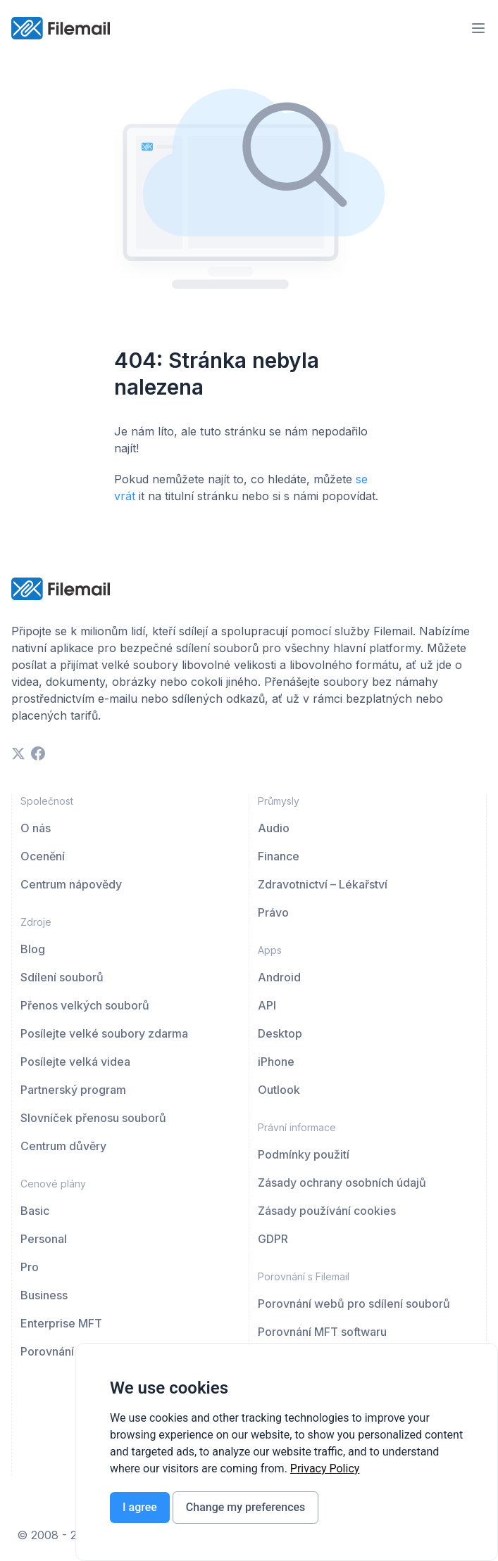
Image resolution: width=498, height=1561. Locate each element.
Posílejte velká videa (75, 1062)
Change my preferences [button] (245, 1507)
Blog (32, 949)
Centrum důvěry (63, 1146)
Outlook (279, 1090)
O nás (35, 828)
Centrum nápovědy (71, 884)
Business (44, 1295)
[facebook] (38, 753)
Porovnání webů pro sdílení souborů (354, 1303)
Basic (34, 1211)
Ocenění (42, 856)
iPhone (276, 1062)
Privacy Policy (325, 1468)
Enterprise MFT (61, 1323)
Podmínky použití (303, 1154)
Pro (29, 1267)
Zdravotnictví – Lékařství (322, 884)
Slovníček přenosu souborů (93, 1118)
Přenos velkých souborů (84, 1005)
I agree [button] (140, 1507)
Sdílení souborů (62, 977)
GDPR (273, 1239)
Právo (273, 912)
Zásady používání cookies (327, 1211)
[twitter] (18, 753)
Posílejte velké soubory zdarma (104, 1033)
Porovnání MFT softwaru (322, 1332)
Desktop (280, 1033)
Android (279, 977)
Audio (274, 828)
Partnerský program (73, 1090)
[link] (325, 1468)
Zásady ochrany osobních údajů (342, 1182)
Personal (43, 1239)
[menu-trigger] (478, 28)
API (267, 1005)
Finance (278, 856)
